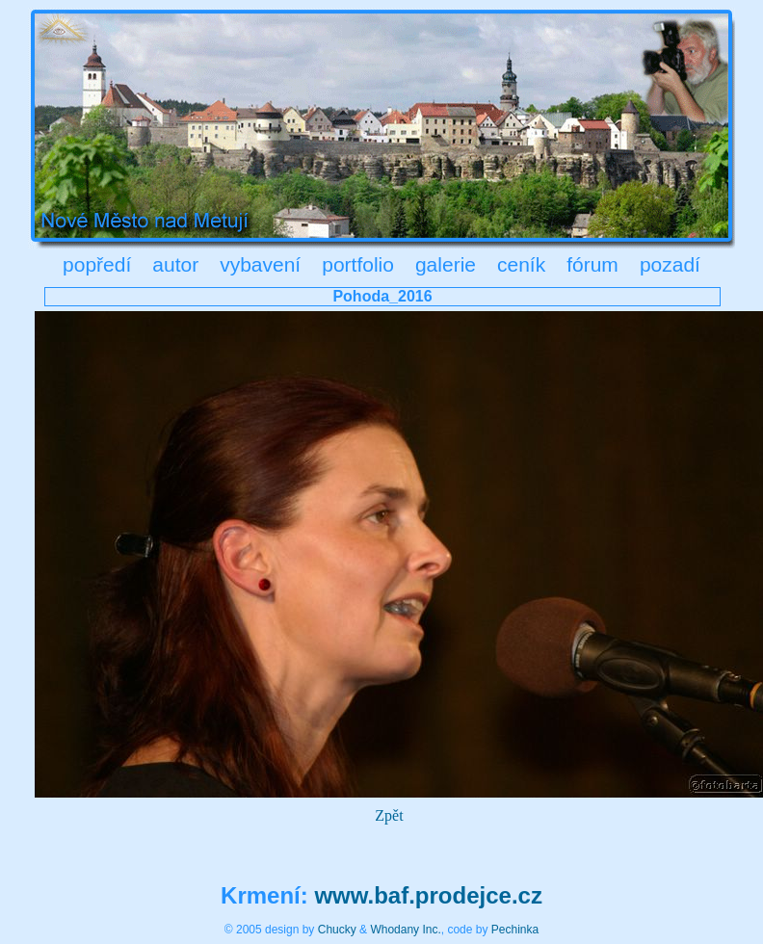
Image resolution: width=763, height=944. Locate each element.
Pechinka (515, 929)
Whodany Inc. (405, 929)
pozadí (670, 264)
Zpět (389, 815)
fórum (592, 264)
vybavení (260, 264)
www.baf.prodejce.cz (428, 895)
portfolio (358, 264)
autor (175, 264)
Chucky (337, 929)
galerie (445, 264)
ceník (521, 264)
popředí (97, 264)
